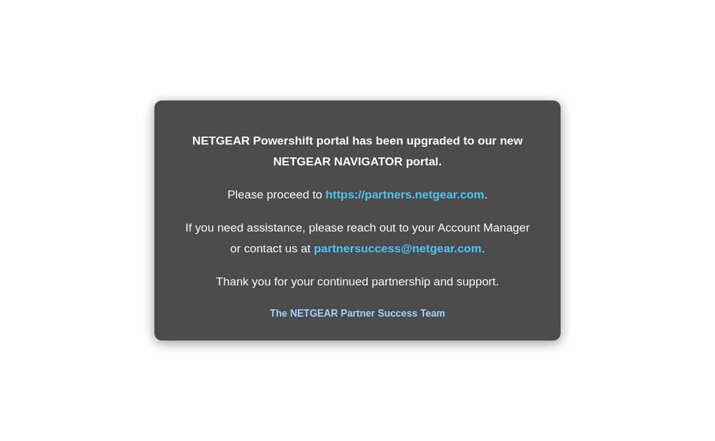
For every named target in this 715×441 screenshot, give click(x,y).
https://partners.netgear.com (404, 194)
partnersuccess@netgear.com (398, 248)
